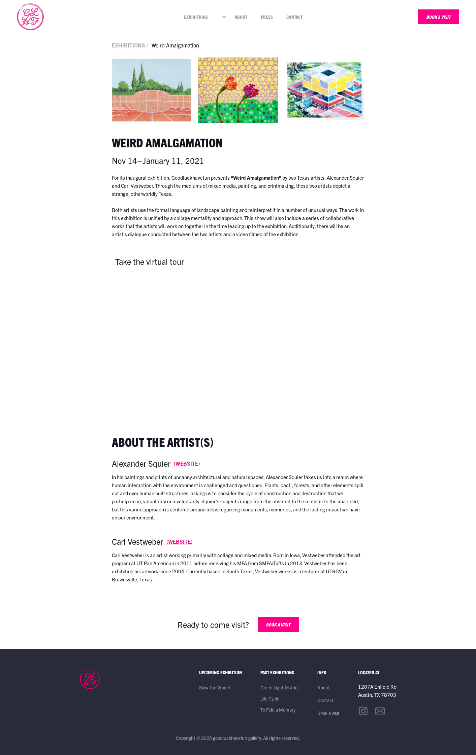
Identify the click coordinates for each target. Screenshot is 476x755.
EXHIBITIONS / (130, 45)
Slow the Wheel (214, 687)
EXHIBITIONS (196, 17)
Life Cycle (269, 698)
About (241, 17)
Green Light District (279, 687)
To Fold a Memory (277, 710)
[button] (197, 17)
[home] (30, 16)
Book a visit (328, 713)
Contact (294, 17)
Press (267, 17)
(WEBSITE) (187, 463)
